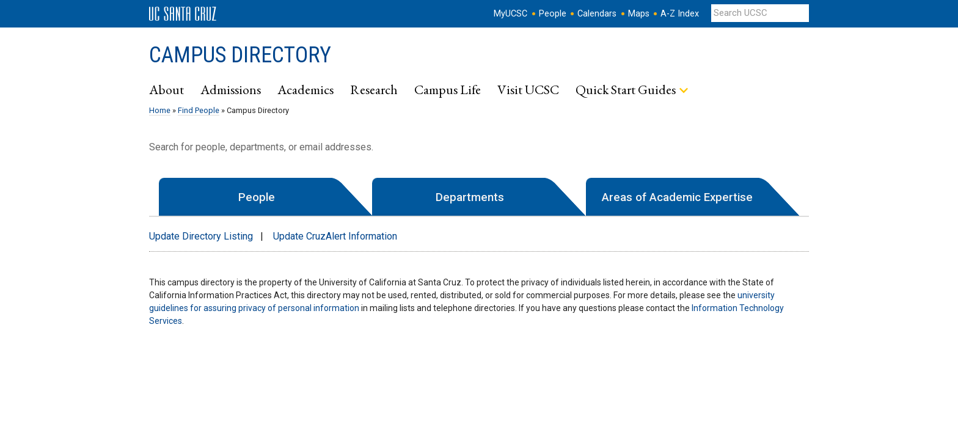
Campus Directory (240, 55)
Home (159, 110)
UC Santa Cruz (182, 14)
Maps (638, 14)
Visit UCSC (528, 89)
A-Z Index (679, 14)
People (552, 14)
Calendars (596, 14)
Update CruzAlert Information (335, 236)
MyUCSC (510, 14)
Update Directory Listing (201, 236)
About (166, 89)
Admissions (230, 89)
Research (374, 89)
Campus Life (447, 89)
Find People (198, 110)
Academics (305, 89)
